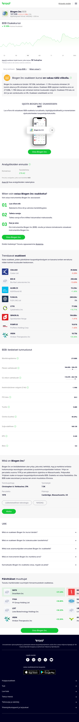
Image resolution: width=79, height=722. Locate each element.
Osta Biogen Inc (39, 152)
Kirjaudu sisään (65, 3)
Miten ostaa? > (35, 69)
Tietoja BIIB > (21, 69)
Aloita (9, 511)
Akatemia (39, 244)
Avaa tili (5, 182)
